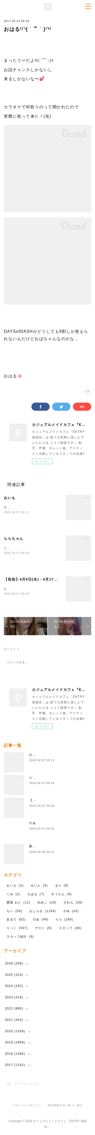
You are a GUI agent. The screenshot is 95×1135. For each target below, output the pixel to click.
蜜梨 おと (18, 903)
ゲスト (43, 928)
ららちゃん (13, 538)
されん (73, 903)
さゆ (71, 911)
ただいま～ (12, 548)
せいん (39, 886)
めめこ (46, 903)
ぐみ (13, 894)
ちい (14, 911)
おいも (9, 498)
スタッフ (70, 928)
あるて (16, 920)
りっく (17, 928)
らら (64, 920)
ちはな (35, 894)
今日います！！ (16, 507)
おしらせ (42, 911)
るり (62, 886)
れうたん (61, 894)
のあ (32, 823)
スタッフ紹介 (20, 937)
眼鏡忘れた (37, 847)
